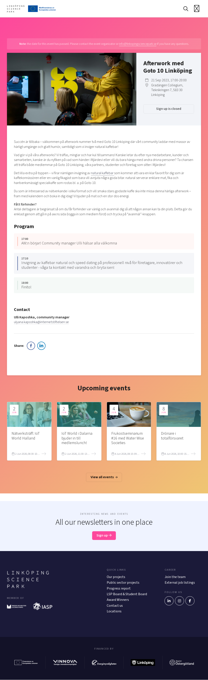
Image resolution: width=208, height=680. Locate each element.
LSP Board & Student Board (127, 594)
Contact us (115, 605)
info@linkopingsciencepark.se (137, 44)
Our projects (116, 577)
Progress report (119, 588)
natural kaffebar (102, 173)
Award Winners (118, 600)
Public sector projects (123, 582)
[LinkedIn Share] (41, 346)
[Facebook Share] (31, 346)
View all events (104, 477)
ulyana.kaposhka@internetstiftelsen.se (41, 322)
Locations (114, 611)
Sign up (104, 535)
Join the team (175, 577)
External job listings (180, 582)
